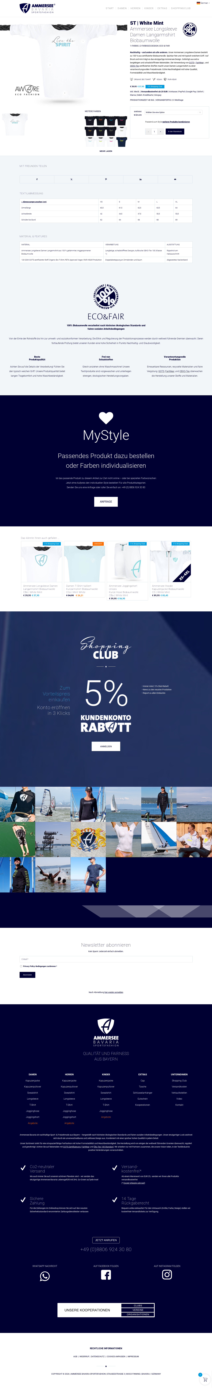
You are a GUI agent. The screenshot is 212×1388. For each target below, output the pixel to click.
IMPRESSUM (133, 1356)
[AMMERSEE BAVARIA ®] (37, 8)
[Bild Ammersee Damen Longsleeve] (16, 124)
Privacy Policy (29, 966)
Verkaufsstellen (179, 1092)
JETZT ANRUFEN (106, 1240)
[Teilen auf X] (71, 179)
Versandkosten (179, 1086)
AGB (75, 1356)
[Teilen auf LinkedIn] (140, 179)
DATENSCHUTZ (97, 1356)
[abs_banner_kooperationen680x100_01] (106, 1310)
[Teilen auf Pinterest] (106, 179)
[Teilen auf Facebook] (37, 179)
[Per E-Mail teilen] (175, 179)
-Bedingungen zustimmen (40, 966)
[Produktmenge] (154, 132)
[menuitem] (110, 8)
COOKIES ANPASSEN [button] (116, 1356)
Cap (143, 1080)
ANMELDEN (106, 746)
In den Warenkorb (175, 132)
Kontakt (179, 1105)
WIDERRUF (84, 1356)
